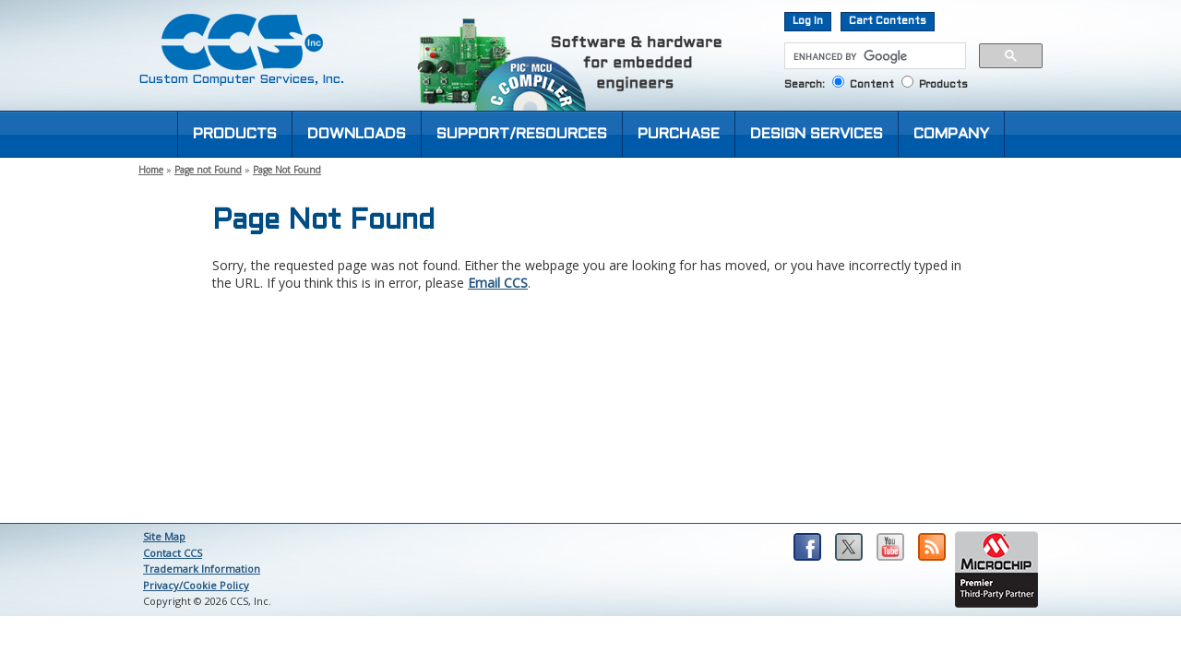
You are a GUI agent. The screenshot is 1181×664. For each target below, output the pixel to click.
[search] (873, 56)
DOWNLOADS (356, 134)
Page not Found (208, 169)
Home (150, 169)
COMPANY (951, 134)
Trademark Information (201, 568)
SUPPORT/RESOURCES (521, 134)
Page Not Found (287, 169)
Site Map (164, 536)
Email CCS (498, 282)
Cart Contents (887, 21)
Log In (808, 21)
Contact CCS (172, 553)
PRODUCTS (235, 134)
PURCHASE (679, 134)
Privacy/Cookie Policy (196, 585)
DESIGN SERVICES (816, 134)
